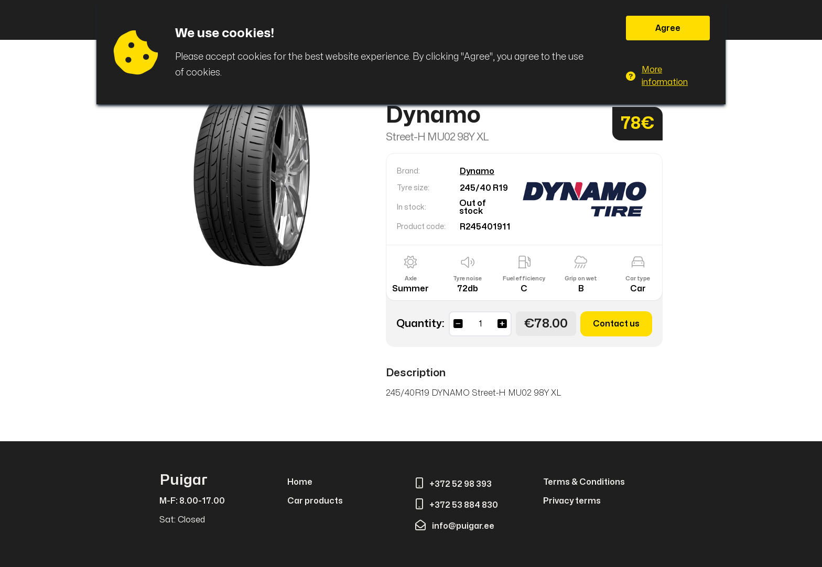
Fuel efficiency (524, 278)
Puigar (183, 480)
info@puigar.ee (454, 526)
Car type (637, 278)
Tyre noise (467, 278)
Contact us (616, 324)
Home (299, 482)
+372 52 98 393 (453, 484)
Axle (411, 278)
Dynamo (477, 171)
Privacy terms (572, 501)
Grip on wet (581, 278)
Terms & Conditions (584, 482)
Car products (315, 501)
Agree (667, 28)
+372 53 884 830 (456, 505)
